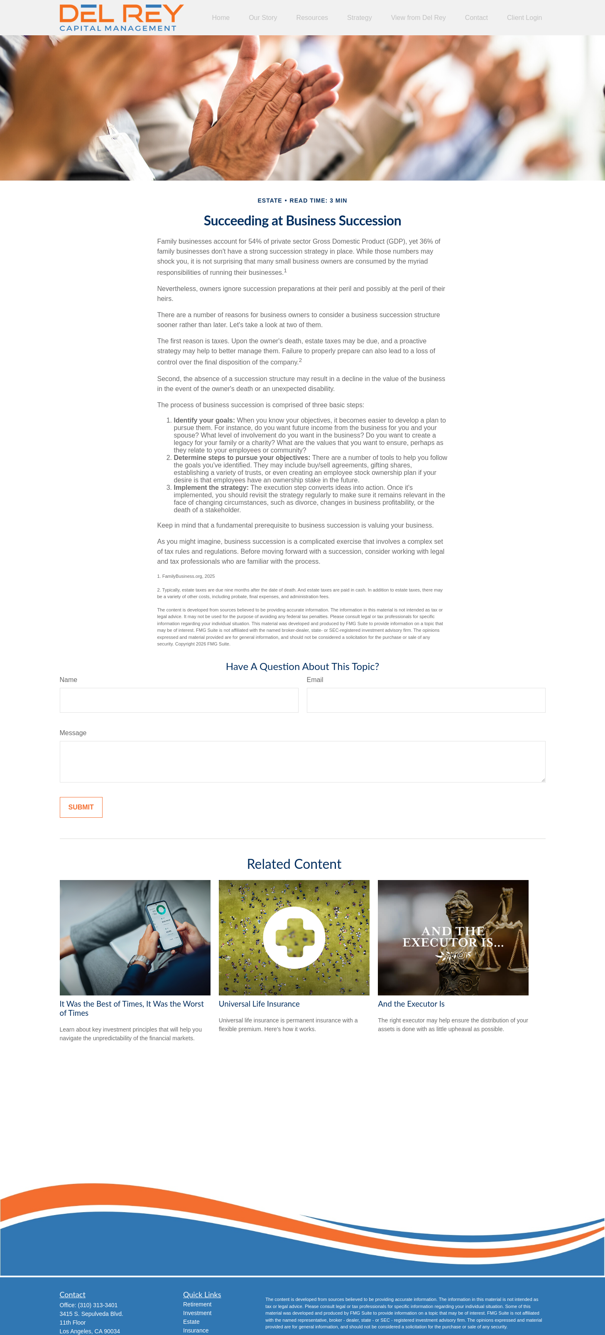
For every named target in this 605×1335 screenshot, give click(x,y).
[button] (220, 17)
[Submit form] (81, 807)
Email (315, 679)
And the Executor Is (411, 1003)
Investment (197, 1313)
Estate (191, 1321)
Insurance (195, 1330)
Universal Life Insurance (259, 1003)
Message (73, 732)
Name (69, 679)
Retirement (197, 1304)
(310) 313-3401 (98, 1305)
